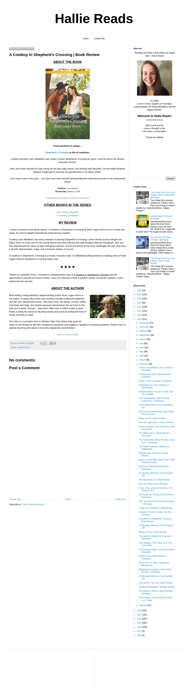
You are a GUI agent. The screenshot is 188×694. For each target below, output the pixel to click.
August (143, 339)
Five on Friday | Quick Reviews (153, 484)
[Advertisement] (67, 472)
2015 (139, 623)
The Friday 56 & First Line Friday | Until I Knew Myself (163, 261)
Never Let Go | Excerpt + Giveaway (155, 381)
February (143, 364)
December (144, 323)
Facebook (68, 335)
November (144, 327)
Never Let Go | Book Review (152, 418)
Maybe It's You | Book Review (153, 532)
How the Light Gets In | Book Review (156, 422)
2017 (139, 615)
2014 (139, 627)
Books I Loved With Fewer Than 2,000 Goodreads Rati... (157, 460)
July (141, 343)
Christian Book (83, 198)
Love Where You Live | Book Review (156, 583)
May (141, 351)
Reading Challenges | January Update (156, 587)
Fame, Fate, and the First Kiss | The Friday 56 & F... (155, 489)
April (141, 356)
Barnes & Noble (70, 198)
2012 (139, 635)
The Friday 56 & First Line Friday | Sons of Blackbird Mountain (163, 195)
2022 (139, 307)
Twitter (76, 335)
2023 (139, 303)
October (143, 331)
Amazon (59, 198)
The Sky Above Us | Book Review (154, 480)
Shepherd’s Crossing (57, 152)
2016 (139, 619)
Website (60, 335)
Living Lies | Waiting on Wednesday (155, 508)
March (142, 360)
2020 (139, 315)
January (143, 605)
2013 (139, 631)
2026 (139, 290)
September (144, 335)
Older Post (120, 499)
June (141, 347)
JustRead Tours (23, 347)
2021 (139, 311)
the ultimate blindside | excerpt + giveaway (161, 238)
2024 (139, 298)
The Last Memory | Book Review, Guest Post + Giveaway (154, 399)
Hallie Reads (94, 18)
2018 (139, 610)
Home (86, 38)
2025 (139, 294)
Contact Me (99, 38)
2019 (139, 319)
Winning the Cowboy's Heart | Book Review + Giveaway (155, 570)
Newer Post (15, 499)
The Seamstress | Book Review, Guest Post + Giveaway (157, 441)
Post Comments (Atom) (33, 504)
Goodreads (50, 198)
